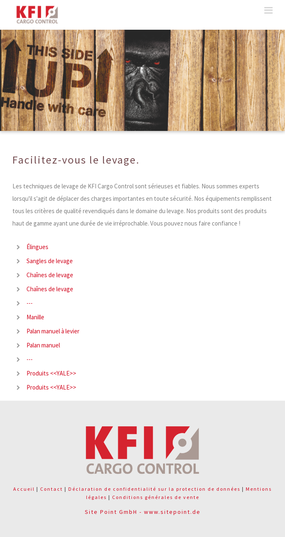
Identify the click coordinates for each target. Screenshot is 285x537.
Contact (51, 489)
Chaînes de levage (49, 275)
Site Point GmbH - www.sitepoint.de (143, 512)
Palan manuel (43, 345)
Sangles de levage (49, 261)
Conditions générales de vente (155, 497)
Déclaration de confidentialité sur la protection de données (154, 489)
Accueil (24, 489)
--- (29, 303)
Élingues (37, 247)
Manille (35, 317)
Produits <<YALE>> (51, 373)
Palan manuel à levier (52, 331)
